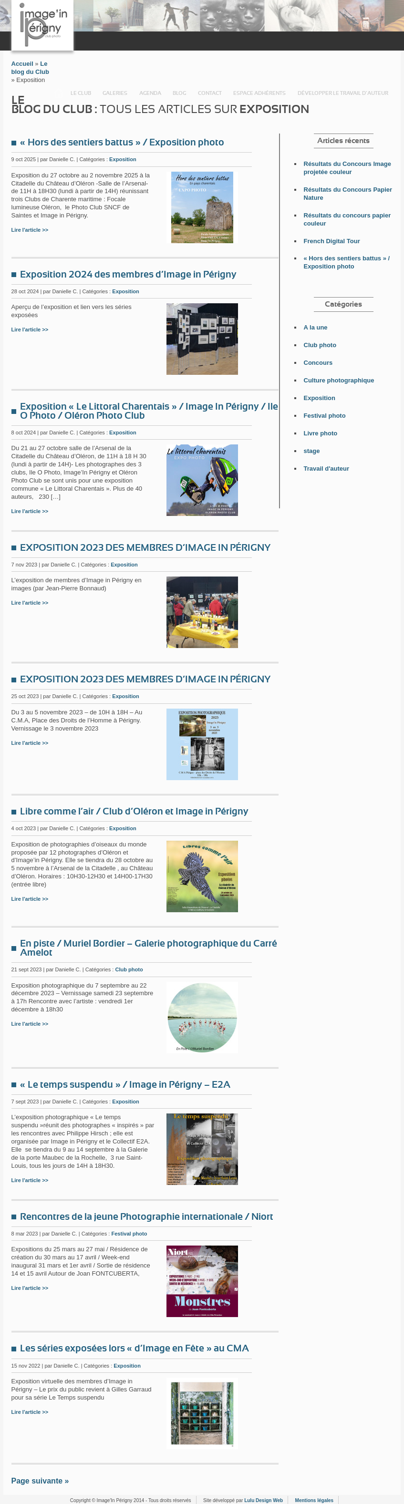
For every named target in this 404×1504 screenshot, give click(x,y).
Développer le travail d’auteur (343, 93)
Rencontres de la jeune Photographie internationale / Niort (146, 1217)
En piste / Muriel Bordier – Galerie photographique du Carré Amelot (148, 948)
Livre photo (321, 433)
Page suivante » (40, 1481)
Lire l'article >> (30, 230)
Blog (179, 93)
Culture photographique (339, 380)
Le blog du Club (30, 67)
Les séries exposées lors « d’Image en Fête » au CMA (134, 1348)
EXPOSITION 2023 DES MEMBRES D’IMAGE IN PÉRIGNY (145, 548)
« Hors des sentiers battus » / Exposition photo (122, 142)
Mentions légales (314, 1500)
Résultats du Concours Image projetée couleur (347, 167)
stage (312, 450)
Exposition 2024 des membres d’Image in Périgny (128, 274)
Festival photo (129, 1233)
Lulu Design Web (263, 1500)
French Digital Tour (332, 241)
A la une (316, 327)
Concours (318, 362)
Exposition (122, 159)
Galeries (115, 93)
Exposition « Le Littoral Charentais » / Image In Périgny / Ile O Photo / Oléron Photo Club (149, 411)
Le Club (81, 93)
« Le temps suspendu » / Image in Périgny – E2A (125, 1085)
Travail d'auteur (327, 468)
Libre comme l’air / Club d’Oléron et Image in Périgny (134, 811)
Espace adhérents (259, 93)
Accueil (58, 93)
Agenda (150, 93)
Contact (210, 93)
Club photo (129, 969)
